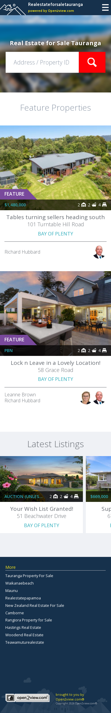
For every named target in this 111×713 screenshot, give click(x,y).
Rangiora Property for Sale (28, 620)
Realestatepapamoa (23, 598)
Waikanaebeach (19, 583)
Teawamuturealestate (24, 642)
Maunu (11, 590)
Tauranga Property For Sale (29, 575)
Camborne (14, 612)
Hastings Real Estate (23, 627)
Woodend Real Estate (24, 634)
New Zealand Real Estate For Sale (34, 605)
